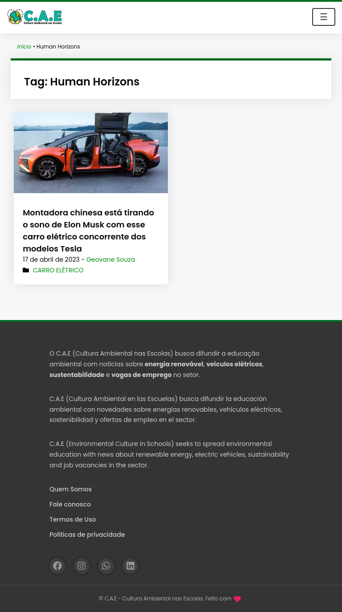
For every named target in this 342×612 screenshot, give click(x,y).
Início (24, 46)
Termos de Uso (72, 519)
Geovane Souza (110, 259)
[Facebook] (57, 566)
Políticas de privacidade (87, 534)
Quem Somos (70, 489)
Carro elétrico (58, 270)
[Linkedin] (130, 566)
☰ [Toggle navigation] (324, 17)
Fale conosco (70, 504)
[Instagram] (82, 566)
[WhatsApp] (106, 566)
